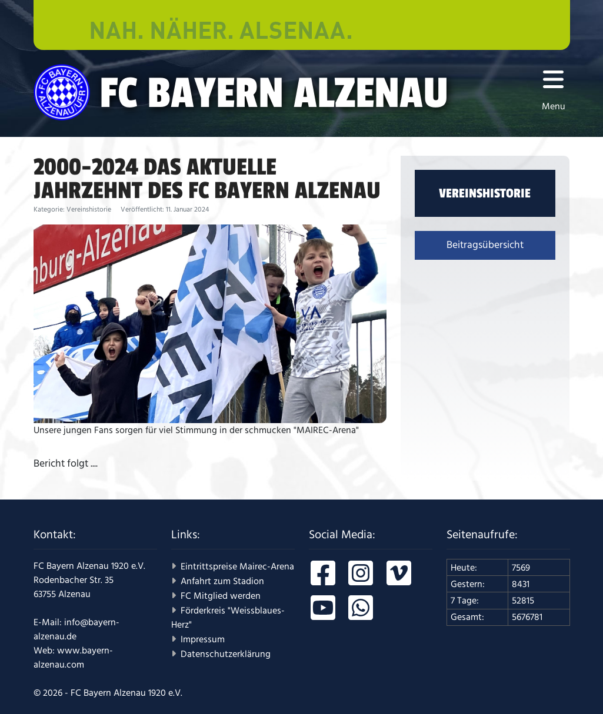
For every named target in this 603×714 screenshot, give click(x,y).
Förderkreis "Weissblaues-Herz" (228, 617)
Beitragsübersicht (485, 245)
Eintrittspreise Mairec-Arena (237, 566)
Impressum (203, 639)
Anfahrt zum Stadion (222, 581)
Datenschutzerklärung (226, 654)
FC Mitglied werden (221, 595)
